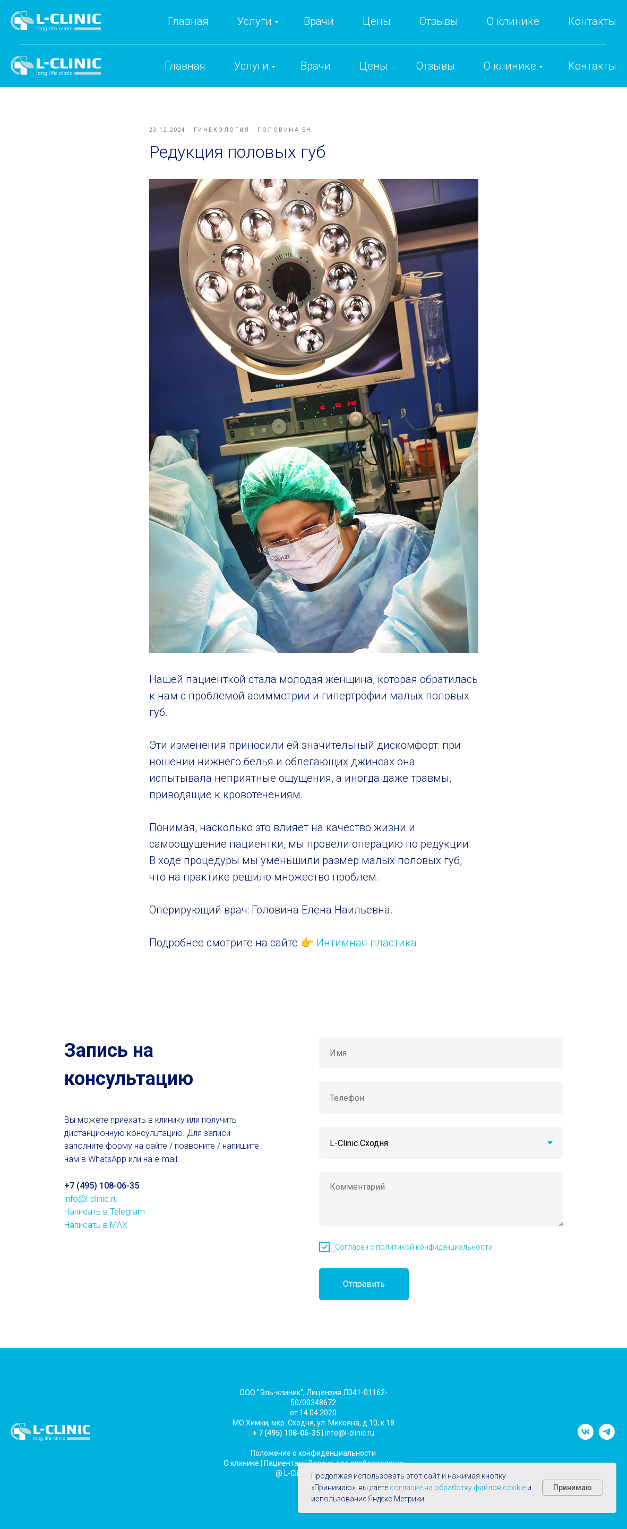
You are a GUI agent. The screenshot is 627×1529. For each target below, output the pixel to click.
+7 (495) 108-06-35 (431, 29)
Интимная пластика (365, 956)
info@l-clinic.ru (526, 29)
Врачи (315, 65)
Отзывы (435, 65)
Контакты (592, 65)
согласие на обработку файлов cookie (458, 1487)
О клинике (510, 65)
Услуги (251, 65)
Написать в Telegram (104, 1238)
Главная (185, 65)
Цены (373, 65)
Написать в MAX (95, 1251)
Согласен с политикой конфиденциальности (414, 1273)
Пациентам (284, 1489)
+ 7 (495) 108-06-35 (286, 1459)
